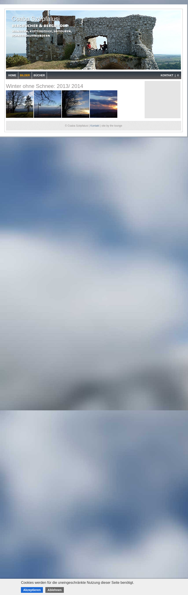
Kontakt (94, 125)
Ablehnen (55, 590)
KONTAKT (167, 75)
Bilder (25, 75)
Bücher (39, 75)
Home (12, 75)
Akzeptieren (32, 590)
